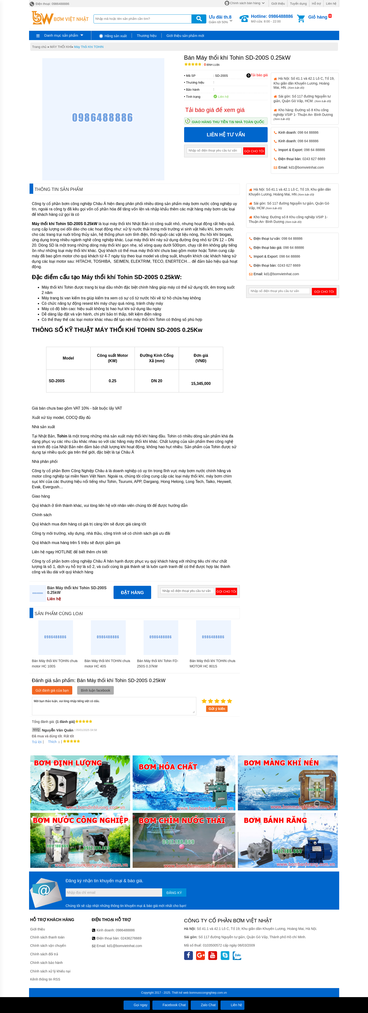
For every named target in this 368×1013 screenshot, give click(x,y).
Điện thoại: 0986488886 (49, 4)
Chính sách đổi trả (44, 954)
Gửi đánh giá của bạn (52, 690)
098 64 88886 (308, 132)
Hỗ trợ (316, 3)
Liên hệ (331, 3)
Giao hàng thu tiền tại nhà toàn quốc (228, 122)
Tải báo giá (257, 75)
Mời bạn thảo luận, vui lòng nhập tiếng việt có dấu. (114, 705)
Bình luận (212, 65)
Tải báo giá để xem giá (215, 110)
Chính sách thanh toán (47, 937)
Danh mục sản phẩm (61, 35)
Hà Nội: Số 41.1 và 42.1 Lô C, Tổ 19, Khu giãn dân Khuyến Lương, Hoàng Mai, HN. (304, 82)
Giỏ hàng (317, 17)
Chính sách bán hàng (245, 3)
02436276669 (131, 938)
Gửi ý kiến (217, 709)
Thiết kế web (180, 992)
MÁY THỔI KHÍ (61, 47)
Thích (51, 742)
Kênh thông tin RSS (45, 979)
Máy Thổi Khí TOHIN (89, 47)
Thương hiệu (146, 36)
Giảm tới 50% (220, 19)
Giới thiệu (278, 3)
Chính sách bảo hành (46, 963)
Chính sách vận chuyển (48, 946)
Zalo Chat (204, 1005)
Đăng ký (174, 893)
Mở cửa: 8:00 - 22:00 (272, 18)
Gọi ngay (136, 1005)
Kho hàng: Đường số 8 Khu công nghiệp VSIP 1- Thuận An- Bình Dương (303, 114)
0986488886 (125, 930)
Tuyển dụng (298, 3)
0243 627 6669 (314, 159)
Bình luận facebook (95, 690)
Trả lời (37, 742)
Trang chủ (39, 47)
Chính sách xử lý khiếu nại (50, 971)
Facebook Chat (170, 1005)
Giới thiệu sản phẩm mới (185, 36)
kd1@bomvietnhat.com (306, 167)
